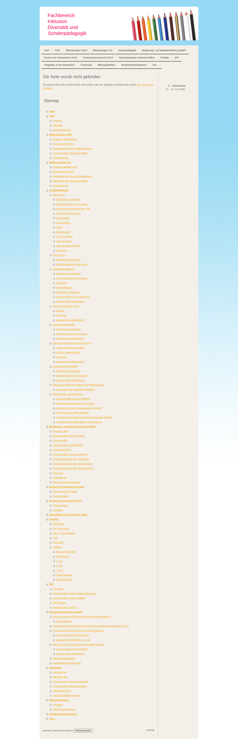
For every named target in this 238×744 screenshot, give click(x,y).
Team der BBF (60, 440)
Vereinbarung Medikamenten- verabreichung (79, 422)
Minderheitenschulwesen (63, 714)
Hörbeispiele (62, 218)
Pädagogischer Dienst (64, 709)
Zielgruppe (61, 283)
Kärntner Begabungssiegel (66, 482)
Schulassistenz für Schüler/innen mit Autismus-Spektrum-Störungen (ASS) (91, 626)
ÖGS (55, 538)
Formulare (61, 315)
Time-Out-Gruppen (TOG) (66, 306)
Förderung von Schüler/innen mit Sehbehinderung (78, 644)
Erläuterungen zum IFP (65, 607)
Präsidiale (58, 704)
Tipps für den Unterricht (68, 246)
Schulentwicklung (62, 449)
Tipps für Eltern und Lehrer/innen (73, 297)
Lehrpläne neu (60, 677)
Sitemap (68, 731)
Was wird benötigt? (66, 551)
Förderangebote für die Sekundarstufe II (73, 468)
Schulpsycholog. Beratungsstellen (70, 153)
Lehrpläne (58, 510)
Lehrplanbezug (64, 579)
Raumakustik (63, 232)
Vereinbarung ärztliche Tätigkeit (72, 412)
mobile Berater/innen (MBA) (70, 348)
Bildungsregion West (60, 134)
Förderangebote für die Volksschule (71, 459)
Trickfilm (57, 547)
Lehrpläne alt (59, 672)
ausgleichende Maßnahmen (70, 301)
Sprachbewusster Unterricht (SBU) (68, 514)
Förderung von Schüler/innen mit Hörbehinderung (78, 630)
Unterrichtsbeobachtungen (66, 695)
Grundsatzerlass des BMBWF (68, 445)
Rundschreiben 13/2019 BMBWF (73, 398)
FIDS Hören (59, 195)
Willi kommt (59, 524)
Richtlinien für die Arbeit (68, 199)
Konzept (60, 310)
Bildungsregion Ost (60, 162)
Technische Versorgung (68, 213)
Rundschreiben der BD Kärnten (69, 436)
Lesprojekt (58, 542)
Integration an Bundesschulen (65, 612)
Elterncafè (58, 473)
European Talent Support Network (70, 454)
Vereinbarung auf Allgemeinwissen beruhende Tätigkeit (84, 417)
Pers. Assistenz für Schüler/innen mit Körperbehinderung (82, 616)
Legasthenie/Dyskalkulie (65, 366)
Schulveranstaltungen (64, 658)
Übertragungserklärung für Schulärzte (75, 403)
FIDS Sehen (59, 255)
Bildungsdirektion (59, 700)
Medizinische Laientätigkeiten (68, 394)
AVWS (59, 227)
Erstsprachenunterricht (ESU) (65, 500)
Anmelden (150, 730)
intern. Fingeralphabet (64, 533)
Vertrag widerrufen (83, 731)
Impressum (47, 731)
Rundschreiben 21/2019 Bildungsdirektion (74, 593)
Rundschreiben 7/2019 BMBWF (69, 598)
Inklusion (57, 120)
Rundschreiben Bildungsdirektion (70, 686)
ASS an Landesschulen (68, 352)
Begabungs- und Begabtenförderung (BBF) (73, 426)
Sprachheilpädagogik (63, 269)
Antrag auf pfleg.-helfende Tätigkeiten (75, 389)
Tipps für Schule (64, 236)
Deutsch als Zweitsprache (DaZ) (66, 487)
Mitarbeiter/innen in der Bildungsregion (72, 148)
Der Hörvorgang (61, 528)
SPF (51, 584)
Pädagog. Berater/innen (65, 139)
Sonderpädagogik (62, 130)
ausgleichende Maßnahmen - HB (73, 208)
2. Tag (59, 565)
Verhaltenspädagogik (63, 324)
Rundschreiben (60, 496)
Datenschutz (58, 731)
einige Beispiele (64, 575)
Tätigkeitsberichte (62, 691)
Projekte (53, 519)
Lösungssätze (63, 222)
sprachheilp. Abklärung (68, 292)
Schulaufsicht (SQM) (63, 144)
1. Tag (59, 561)
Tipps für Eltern (64, 241)
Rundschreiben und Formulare (71, 204)
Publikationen (60, 477)
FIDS (52, 116)
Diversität (57, 125)
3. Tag (59, 570)
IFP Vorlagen (59, 602)
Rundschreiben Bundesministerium (71, 681)
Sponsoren (61, 250)
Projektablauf (63, 556)
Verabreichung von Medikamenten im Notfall (79, 408)
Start (52, 111)
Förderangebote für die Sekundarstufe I (73, 463)
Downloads (55, 667)
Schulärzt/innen (61, 157)
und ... (52, 718)
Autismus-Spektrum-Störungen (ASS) (72, 343)
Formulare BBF (60, 431)
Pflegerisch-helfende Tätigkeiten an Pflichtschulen (78, 385)
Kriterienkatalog (64, 287)
